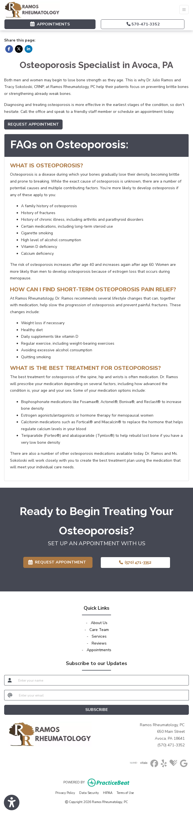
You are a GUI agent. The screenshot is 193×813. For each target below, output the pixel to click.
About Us (99, 622)
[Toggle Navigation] (184, 9)
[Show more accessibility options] (11, 802)
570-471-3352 (143, 24)
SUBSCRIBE (96, 709)
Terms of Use (125, 792)
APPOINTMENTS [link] (50, 24)
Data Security (89, 792)
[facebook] (154, 762)
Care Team (99, 629)
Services (99, 636)
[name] (102, 680)
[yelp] (164, 762)
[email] (102, 695)
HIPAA (107, 792)
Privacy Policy (65, 792)
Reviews (99, 643)
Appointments (99, 650)
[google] (183, 762)
